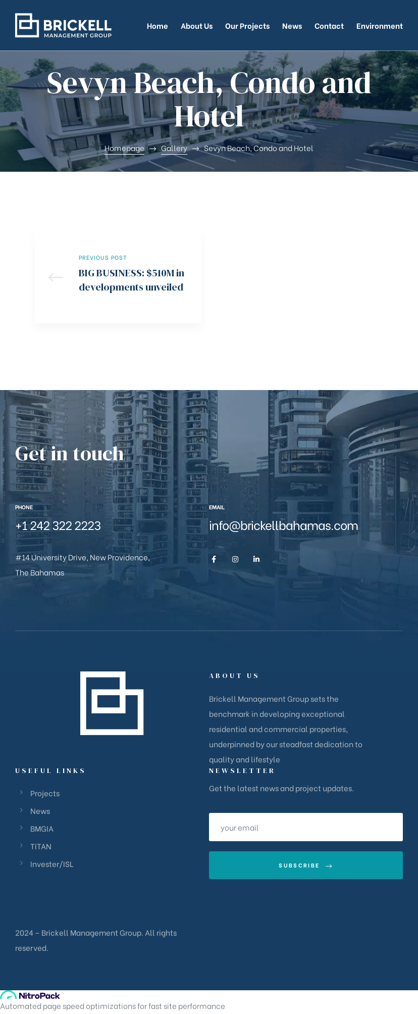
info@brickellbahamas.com (283, 527)
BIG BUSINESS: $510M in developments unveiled (118, 278)
